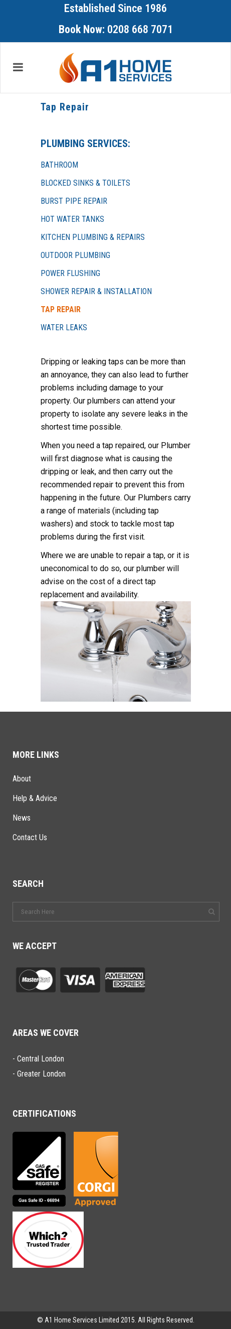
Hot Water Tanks (72, 219)
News (22, 818)
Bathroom (59, 165)
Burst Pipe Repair (74, 201)
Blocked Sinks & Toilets (85, 183)
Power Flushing (70, 273)
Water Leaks (64, 327)
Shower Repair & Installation (96, 291)
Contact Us (30, 837)
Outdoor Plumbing (75, 255)
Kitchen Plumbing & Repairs (93, 237)
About (22, 778)
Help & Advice (35, 798)
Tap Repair (61, 309)
